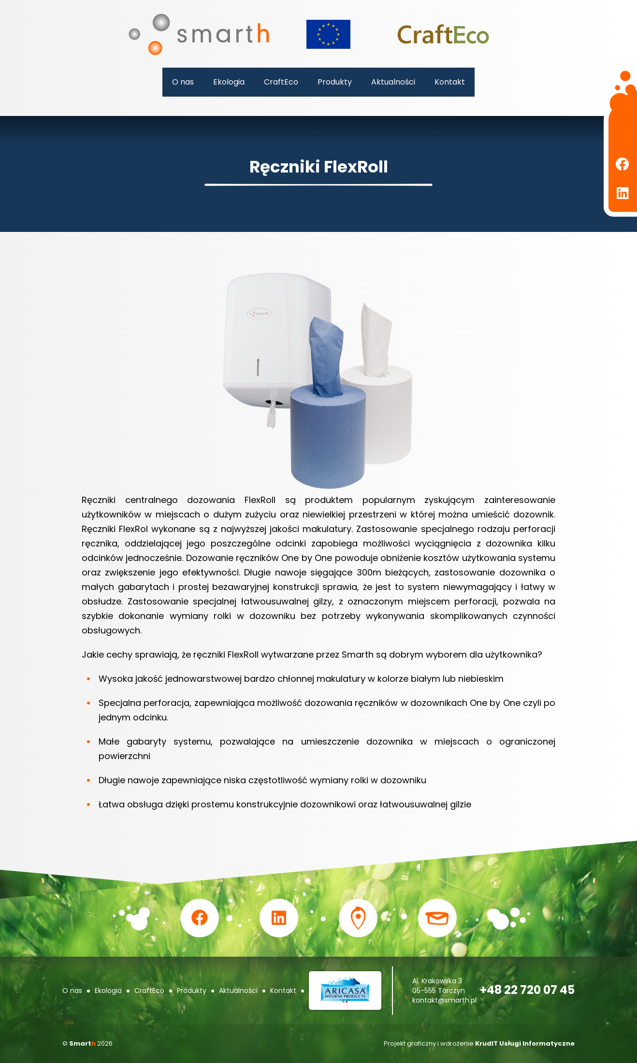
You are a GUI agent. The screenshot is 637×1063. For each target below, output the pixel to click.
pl (567, 11)
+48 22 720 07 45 (527, 990)
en (590, 11)
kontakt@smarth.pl (444, 1000)
